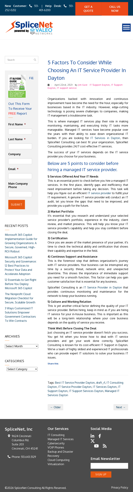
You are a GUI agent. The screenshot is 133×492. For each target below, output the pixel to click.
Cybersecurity (56, 443)
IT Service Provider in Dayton (102, 287)
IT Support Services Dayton (86, 390)
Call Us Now (114, 8)
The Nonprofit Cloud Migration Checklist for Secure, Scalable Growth (20, 297)
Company (14, 154)
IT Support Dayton (100, 84)
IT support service (67, 88)
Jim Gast (82, 84)
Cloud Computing (58, 459)
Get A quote (88, 8)
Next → (121, 407)
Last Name (17, 139)
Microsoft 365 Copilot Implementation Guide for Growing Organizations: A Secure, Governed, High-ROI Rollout (21, 242)
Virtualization (56, 463)
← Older (55, 407)
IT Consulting (56, 434)
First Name (17, 124)
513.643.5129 (28, 456)
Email (13, 168)
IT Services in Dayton (105, 138)
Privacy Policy (119, 487)
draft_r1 (100, 382)
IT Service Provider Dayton (74, 386)
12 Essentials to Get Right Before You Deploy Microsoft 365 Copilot (20, 283)
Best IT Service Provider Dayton (75, 382)
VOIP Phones (56, 447)
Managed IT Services (61, 439)
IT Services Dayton (105, 386)
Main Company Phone (18, 185)
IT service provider (99, 193)
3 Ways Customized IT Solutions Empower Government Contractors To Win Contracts (20, 314)
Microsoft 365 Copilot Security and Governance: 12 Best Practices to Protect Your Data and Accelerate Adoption (20, 265)
